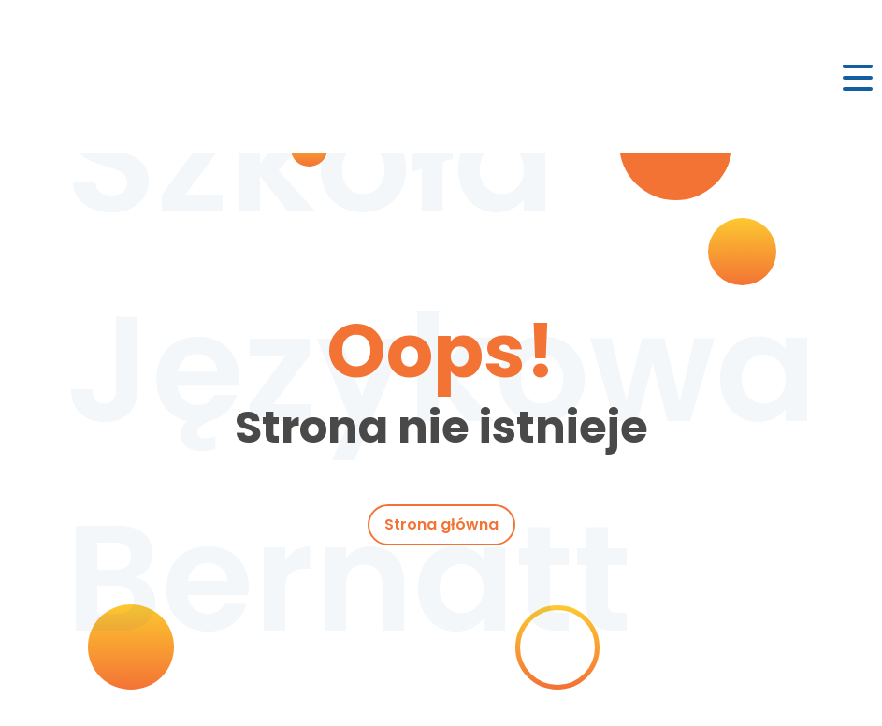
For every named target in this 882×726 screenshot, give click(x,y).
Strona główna (441, 524)
